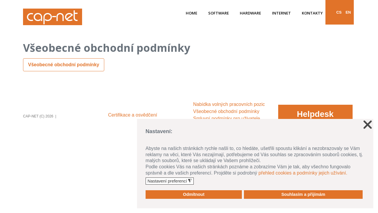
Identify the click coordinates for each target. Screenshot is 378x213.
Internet (281, 13)
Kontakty (312, 13)
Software (218, 13)
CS (339, 12)
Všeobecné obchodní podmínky (63, 64)
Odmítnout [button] (193, 194)
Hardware (250, 13)
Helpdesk (315, 114)
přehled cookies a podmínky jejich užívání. (302, 172)
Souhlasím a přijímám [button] (303, 194)
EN (348, 12)
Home (191, 13)
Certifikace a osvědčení (132, 114)
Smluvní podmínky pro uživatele (226, 118)
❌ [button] (367, 125)
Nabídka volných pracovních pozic (229, 104)
